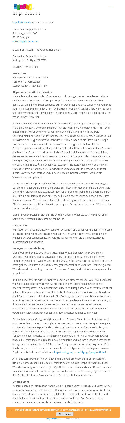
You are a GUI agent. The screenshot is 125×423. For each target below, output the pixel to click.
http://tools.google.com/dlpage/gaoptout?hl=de (80, 352)
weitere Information (102, 410)
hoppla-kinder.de (21, 22)
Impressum (52, 418)
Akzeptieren (65, 414)
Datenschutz (71, 418)
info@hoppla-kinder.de (25, 41)
